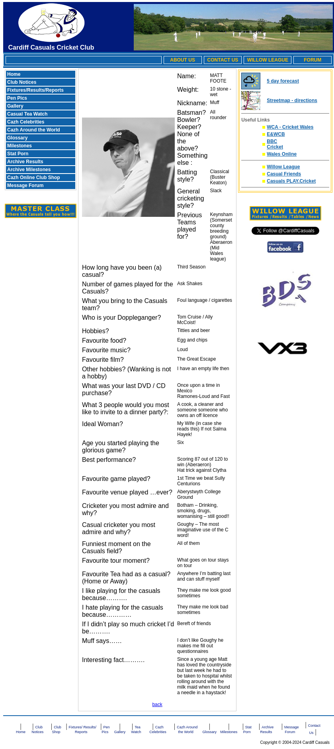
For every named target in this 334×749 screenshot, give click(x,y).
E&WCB (276, 134)
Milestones (19, 146)
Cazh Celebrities (25, 122)
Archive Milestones (29, 169)
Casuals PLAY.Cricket (291, 181)
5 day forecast (283, 81)
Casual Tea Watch (27, 114)
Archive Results (25, 161)
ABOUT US (182, 60)
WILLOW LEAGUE (267, 60)
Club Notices (21, 82)
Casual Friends (284, 174)
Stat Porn (17, 153)
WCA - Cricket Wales (290, 127)
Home (13, 74)
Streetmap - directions (292, 100)
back (157, 704)
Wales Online (282, 154)
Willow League (283, 167)
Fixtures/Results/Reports (35, 90)
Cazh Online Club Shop (33, 177)
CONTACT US (222, 60)
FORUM (312, 60)
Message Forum (25, 185)
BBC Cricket (275, 144)
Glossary (17, 138)
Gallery (15, 106)
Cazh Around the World (33, 130)
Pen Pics (17, 98)
